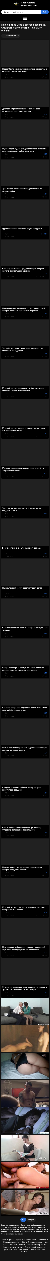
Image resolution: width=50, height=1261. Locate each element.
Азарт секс (23, 1249)
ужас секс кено (10, 1249)
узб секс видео (17, 1244)
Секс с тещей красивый (35, 1247)
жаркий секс (35, 1249)
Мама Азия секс (11, 1242)
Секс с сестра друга (12, 1247)
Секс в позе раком (36, 1244)
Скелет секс (43, 1240)
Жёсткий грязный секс (31, 1242)
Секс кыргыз (7, 1240)
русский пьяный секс (26, 1239)
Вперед (31, 1220)
